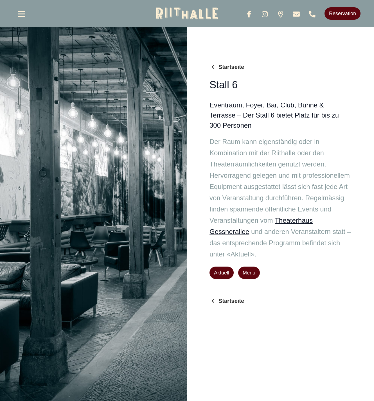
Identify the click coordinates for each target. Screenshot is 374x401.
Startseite (226, 67)
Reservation (342, 13)
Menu (249, 273)
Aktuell (221, 273)
